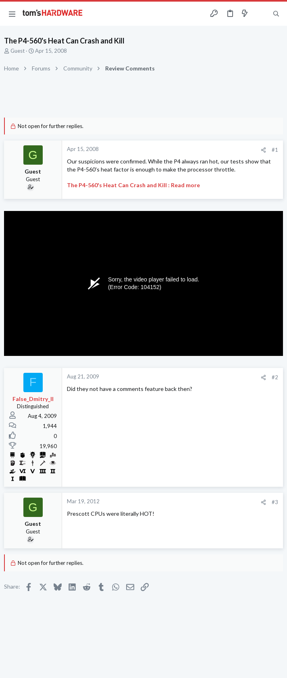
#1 (275, 150)
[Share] (263, 150)
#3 (275, 502)
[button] (12, 14)
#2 (275, 377)
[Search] (276, 14)
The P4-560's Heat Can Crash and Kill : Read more (133, 185)
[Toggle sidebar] (260, 13)
